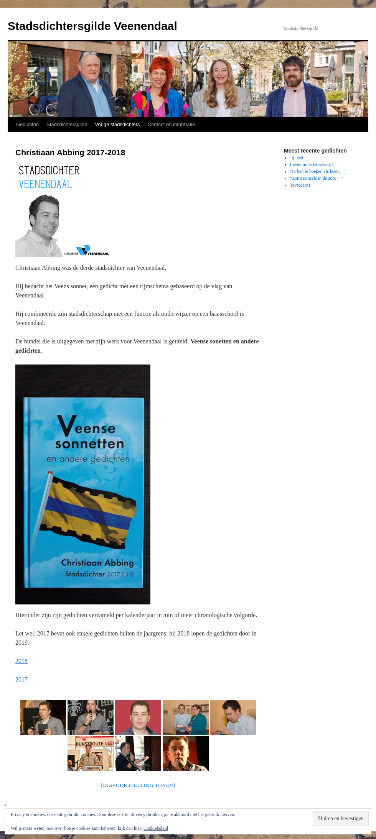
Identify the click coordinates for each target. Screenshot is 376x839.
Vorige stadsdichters (117, 124)
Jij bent (296, 157)
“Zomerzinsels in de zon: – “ (316, 178)
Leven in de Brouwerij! (311, 164)
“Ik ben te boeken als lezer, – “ (318, 171)
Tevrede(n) (300, 185)
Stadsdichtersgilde (66, 124)
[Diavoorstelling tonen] (138, 785)
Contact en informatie (171, 124)
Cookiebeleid (155, 828)
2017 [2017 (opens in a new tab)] (21, 679)
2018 (21, 661)
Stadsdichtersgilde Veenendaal (92, 26)
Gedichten (27, 124)
